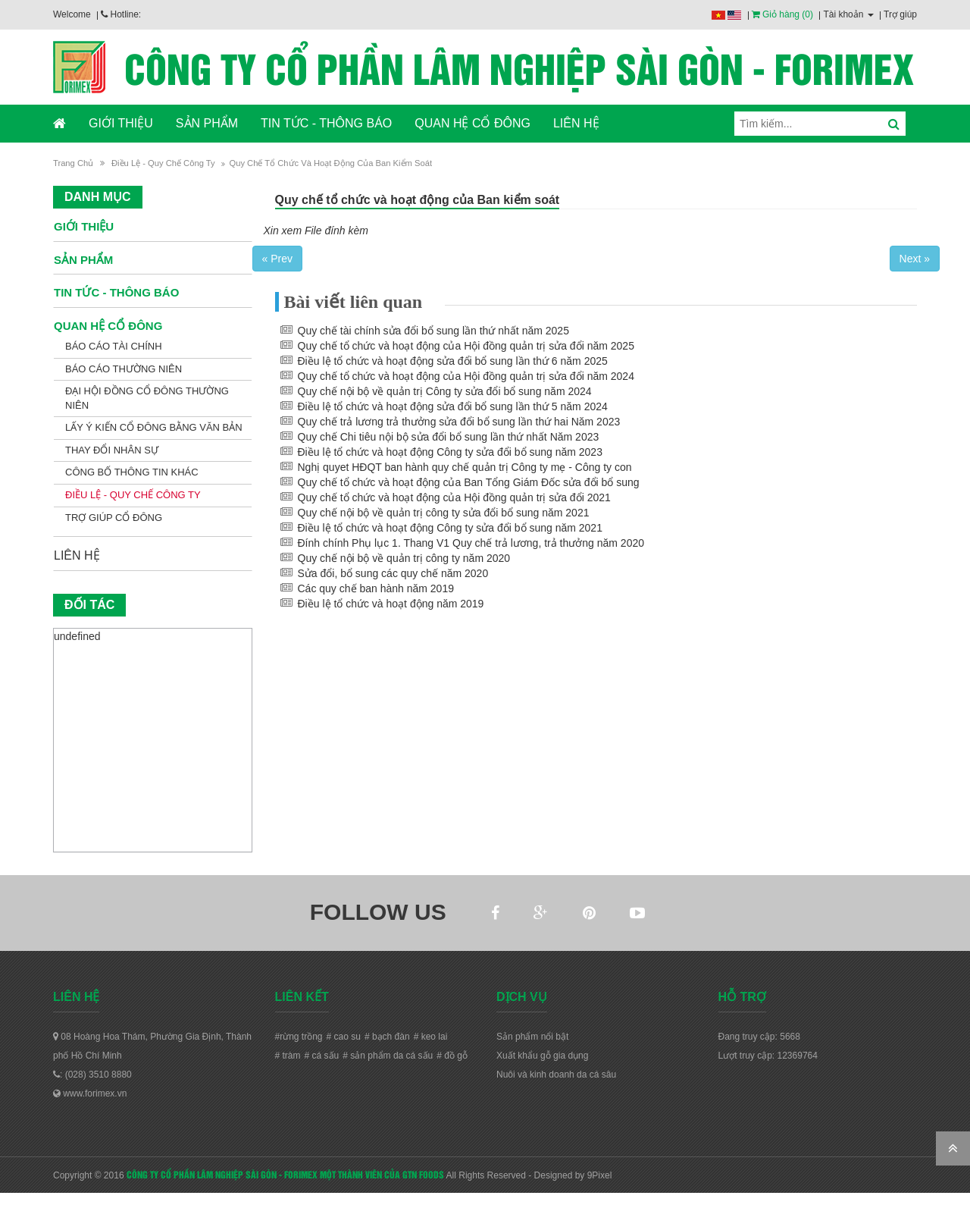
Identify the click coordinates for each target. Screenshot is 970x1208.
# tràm (288, 1055)
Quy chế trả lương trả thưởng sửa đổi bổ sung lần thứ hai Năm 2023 (459, 422)
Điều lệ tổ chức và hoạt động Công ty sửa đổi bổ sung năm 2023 (450, 452)
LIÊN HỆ (576, 123)
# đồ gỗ (452, 1055)
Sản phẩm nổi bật (532, 1036)
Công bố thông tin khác (132, 472)
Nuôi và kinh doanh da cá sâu (556, 1074)
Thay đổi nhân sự (111, 450)
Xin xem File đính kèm (316, 230)
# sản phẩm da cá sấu (388, 1055)
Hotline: (121, 14)
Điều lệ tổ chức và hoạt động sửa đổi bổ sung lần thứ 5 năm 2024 (453, 406)
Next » (915, 259)
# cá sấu (322, 1055)
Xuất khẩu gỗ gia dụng (542, 1055)
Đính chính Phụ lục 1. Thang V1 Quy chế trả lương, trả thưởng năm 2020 (471, 543)
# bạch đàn (387, 1036)
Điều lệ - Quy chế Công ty (163, 163)
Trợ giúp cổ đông (113, 517)
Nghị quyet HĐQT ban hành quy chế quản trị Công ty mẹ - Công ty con (465, 467)
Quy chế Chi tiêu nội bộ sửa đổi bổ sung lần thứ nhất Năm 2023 (448, 437)
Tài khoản (848, 14)
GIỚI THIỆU (121, 123)
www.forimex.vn (90, 1093)
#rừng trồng (299, 1036)
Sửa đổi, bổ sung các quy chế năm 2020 (393, 573)
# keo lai (431, 1036)
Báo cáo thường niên (123, 369)
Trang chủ (73, 163)
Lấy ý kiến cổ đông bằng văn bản (153, 427)
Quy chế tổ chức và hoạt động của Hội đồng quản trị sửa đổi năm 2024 (466, 376)
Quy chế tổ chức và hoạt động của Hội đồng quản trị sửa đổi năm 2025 (466, 346)
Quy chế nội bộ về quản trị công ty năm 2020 (404, 558)
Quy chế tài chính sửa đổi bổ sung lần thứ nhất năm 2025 (433, 331)
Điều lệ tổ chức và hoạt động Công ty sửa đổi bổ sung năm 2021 (450, 528)
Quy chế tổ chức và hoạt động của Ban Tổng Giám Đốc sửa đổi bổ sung (469, 482)
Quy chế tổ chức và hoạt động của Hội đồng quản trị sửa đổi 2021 (454, 497)
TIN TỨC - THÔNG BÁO (326, 123)
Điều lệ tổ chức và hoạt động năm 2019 (391, 604)
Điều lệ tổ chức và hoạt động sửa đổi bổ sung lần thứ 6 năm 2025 (453, 361)
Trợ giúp (900, 14)
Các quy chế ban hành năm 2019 (376, 588)
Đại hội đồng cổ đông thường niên (147, 398)
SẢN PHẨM (207, 123)
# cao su (344, 1036)
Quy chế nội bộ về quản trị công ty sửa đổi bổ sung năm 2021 (444, 513)
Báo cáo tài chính (113, 346)
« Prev (277, 259)
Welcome (72, 14)
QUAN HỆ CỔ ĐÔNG (472, 123)
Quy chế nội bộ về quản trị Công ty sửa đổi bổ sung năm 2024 (445, 391)
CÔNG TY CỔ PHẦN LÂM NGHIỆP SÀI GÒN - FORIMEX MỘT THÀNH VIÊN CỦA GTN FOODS (285, 1174)
